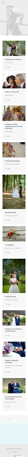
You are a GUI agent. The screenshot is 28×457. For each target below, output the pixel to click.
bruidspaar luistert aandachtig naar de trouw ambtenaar (13, 126)
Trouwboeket (9, 245)
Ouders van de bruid (12, 92)
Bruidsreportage (10, 212)
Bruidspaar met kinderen (13, 59)
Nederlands (18, 456)
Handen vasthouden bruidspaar (11, 361)
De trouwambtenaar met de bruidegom (13, 398)
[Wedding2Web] (3, 2)
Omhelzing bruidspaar (12, 161)
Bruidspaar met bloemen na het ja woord (13, 330)
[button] (25, 2)
